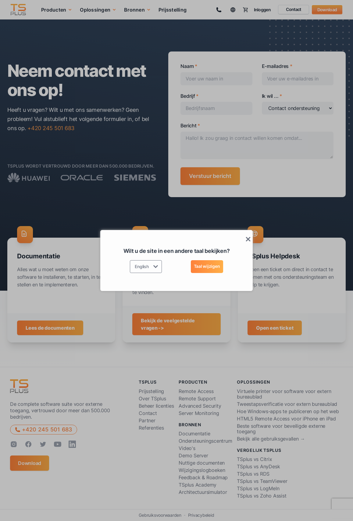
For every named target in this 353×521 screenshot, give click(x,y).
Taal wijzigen (207, 266)
